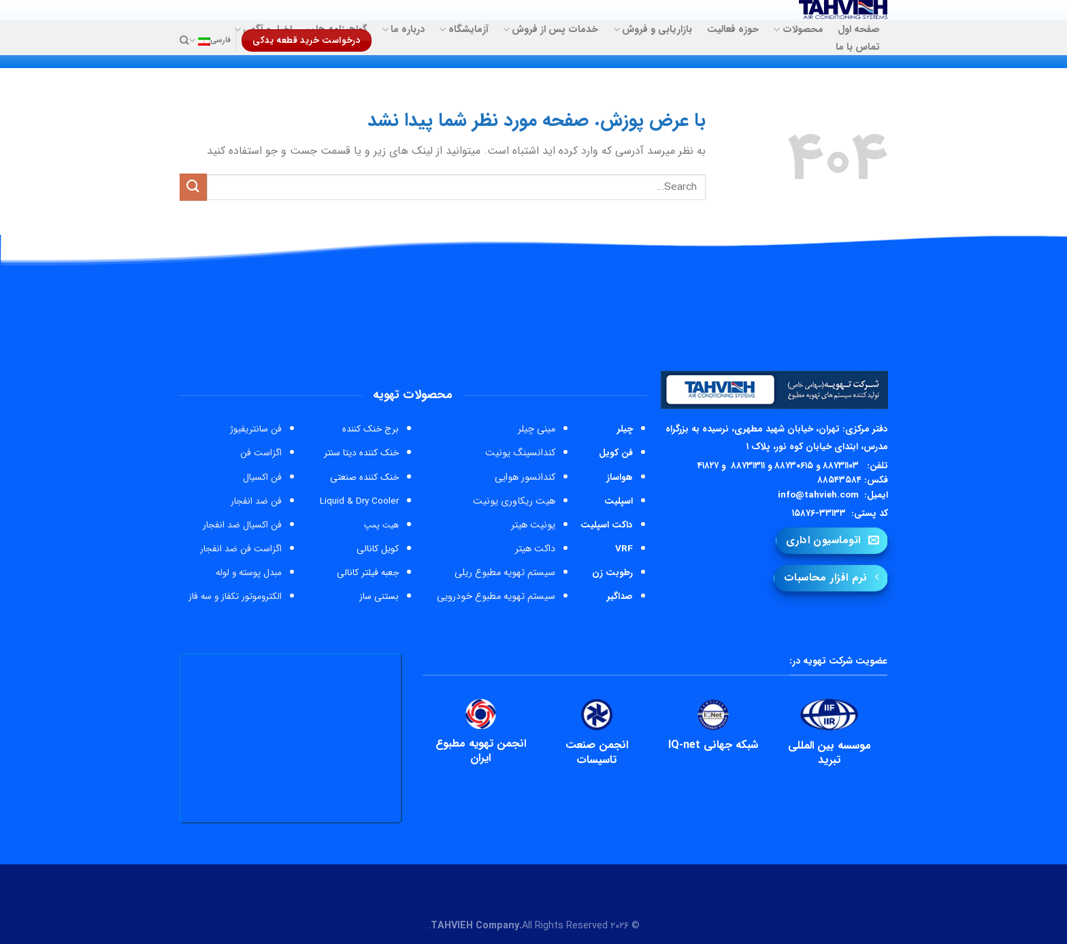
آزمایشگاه (463, 30)
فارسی (209, 40)
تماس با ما (858, 47)
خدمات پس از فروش (550, 30)
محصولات (798, 30)
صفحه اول (859, 30)
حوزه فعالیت (733, 30)
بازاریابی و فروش (652, 30)
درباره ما (403, 30)
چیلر (625, 429)
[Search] (184, 40)
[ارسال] (193, 187)
